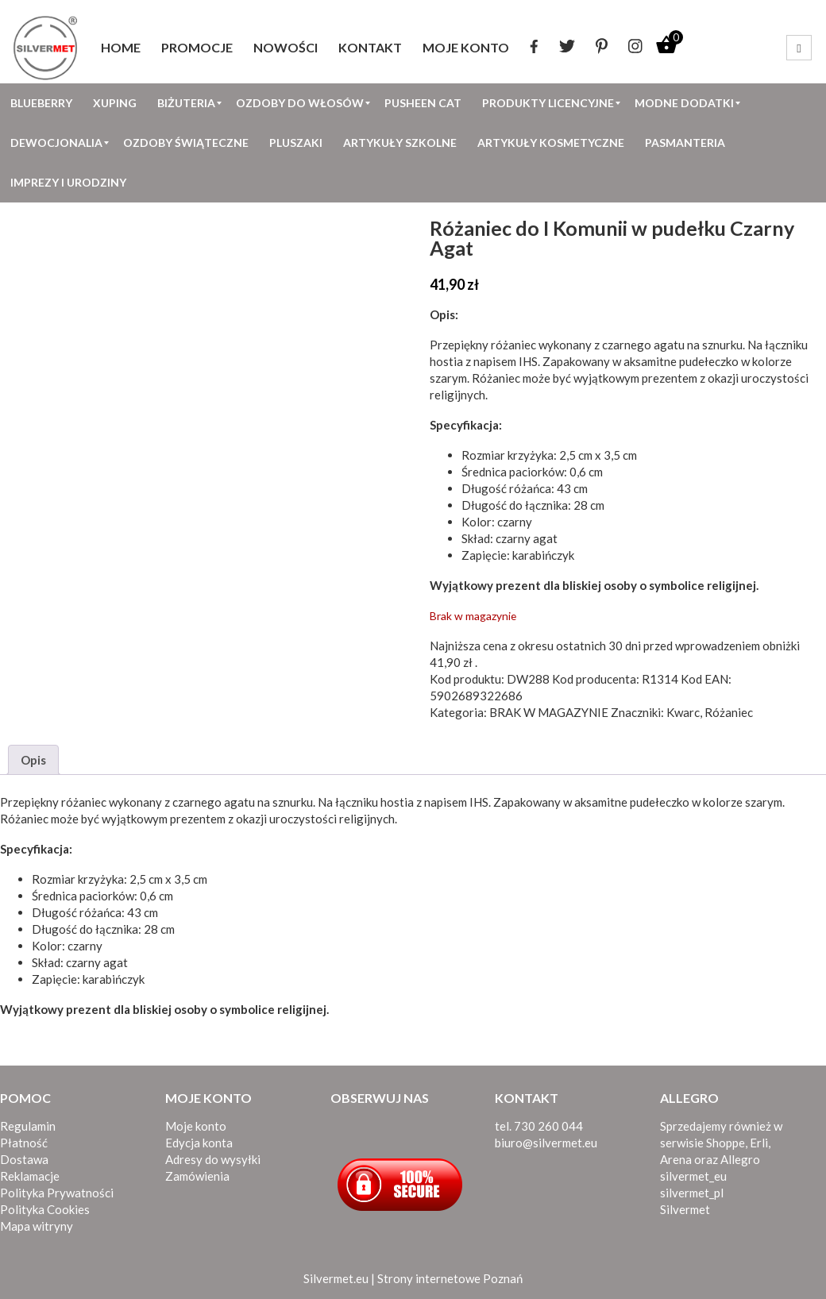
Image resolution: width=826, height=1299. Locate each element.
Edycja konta (199, 1142)
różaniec (513, 344)
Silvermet (685, 1209)
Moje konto (195, 1126)
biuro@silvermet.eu (546, 1142)
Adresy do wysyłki (213, 1159)
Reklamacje (30, 1176)
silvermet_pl (692, 1192)
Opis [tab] (33, 760)
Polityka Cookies (45, 1209)
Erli (759, 1142)
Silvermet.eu (336, 1278)
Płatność (24, 1142)
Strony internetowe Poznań (450, 1278)
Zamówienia (197, 1176)
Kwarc (683, 712)
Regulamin (28, 1126)
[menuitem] (121, 47)
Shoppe (725, 1142)
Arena (676, 1159)
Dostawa (24, 1159)
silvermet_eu (693, 1176)
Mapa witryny (36, 1226)
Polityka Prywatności (57, 1192)
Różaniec (496, 378)
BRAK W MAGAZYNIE (548, 712)
